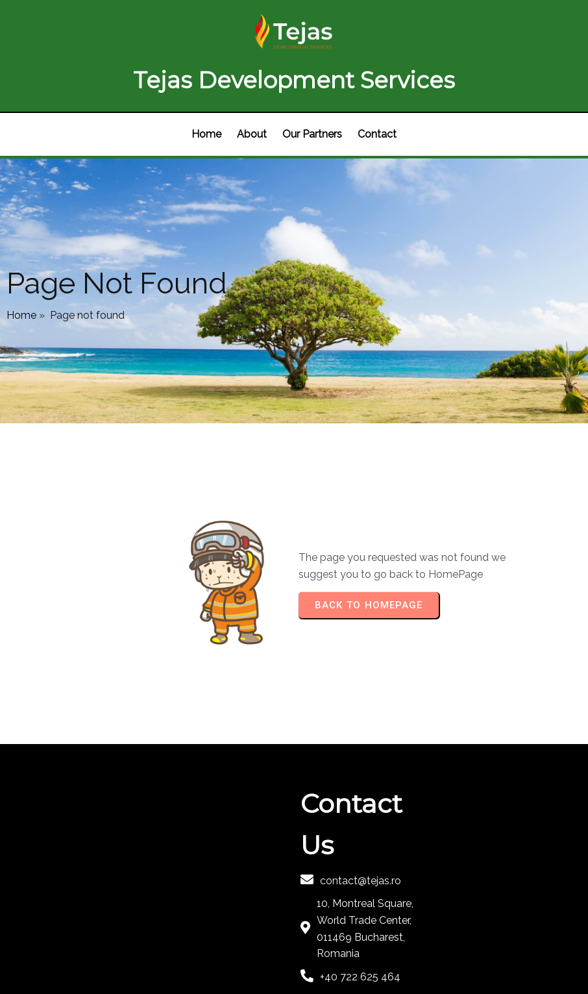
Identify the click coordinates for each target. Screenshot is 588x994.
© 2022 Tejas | (156, 947)
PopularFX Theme (234, 947)
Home (21, 268)
